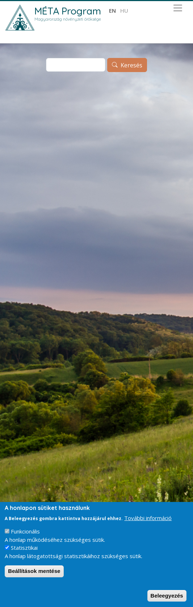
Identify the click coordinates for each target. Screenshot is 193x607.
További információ (148, 518)
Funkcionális (25, 531)
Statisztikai (24, 547)
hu (124, 10)
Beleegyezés (167, 596)
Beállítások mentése (34, 571)
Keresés (131, 65)
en (112, 10)
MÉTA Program (67, 11)
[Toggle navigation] (178, 8)
